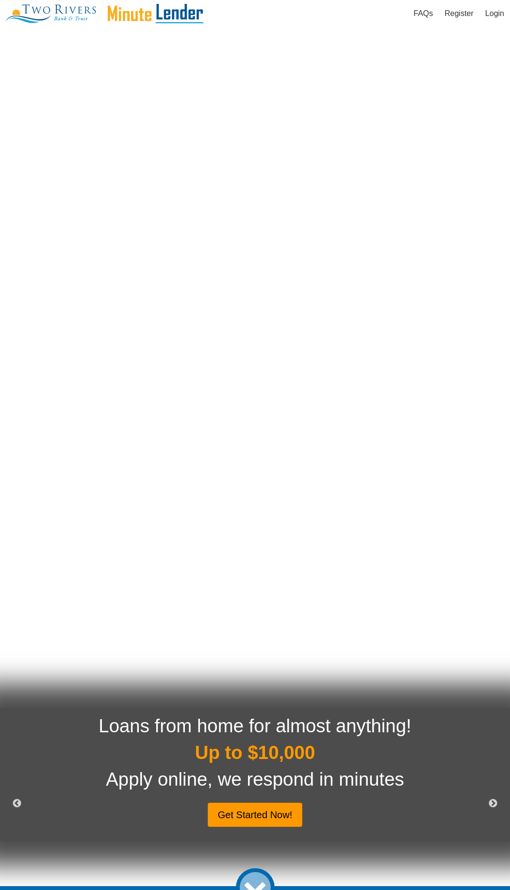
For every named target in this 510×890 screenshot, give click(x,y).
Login (494, 13)
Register (459, 13)
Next (493, 803)
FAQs (423, 13)
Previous (17, 803)
